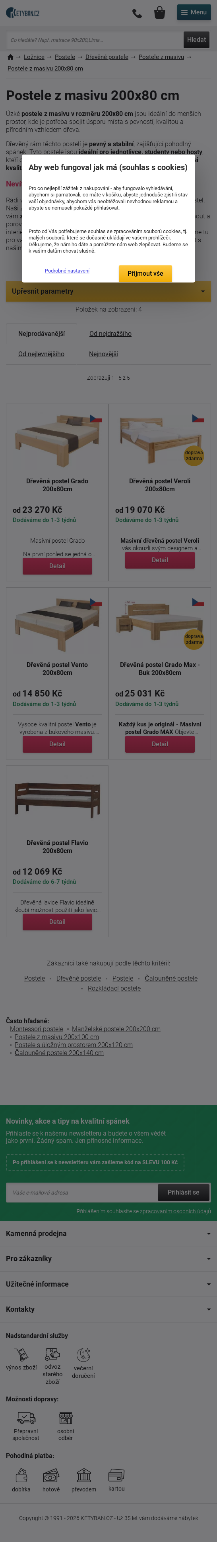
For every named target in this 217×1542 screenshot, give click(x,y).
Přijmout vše (145, 273)
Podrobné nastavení (67, 271)
